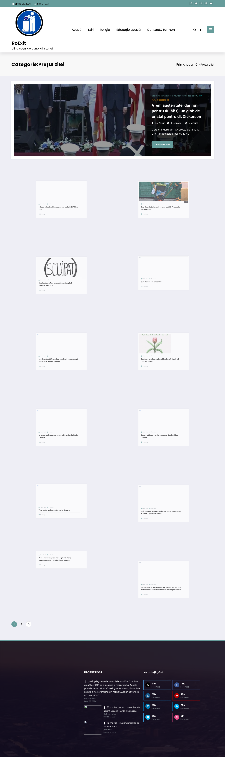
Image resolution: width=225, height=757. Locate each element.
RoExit (19, 41)
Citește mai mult (153, 140)
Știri (91, 27)
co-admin (151, 122)
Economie (147, 100)
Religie (105, 27)
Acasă (77, 27)
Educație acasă (128, 27)
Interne (154, 100)
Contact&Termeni (161, 27)
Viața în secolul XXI (151, 104)
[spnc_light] (201, 27)
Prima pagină (172, 59)
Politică (165, 100)
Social (179, 100)
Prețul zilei (172, 100)
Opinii (160, 100)
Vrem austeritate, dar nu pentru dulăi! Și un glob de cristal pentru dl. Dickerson (164, 112)
